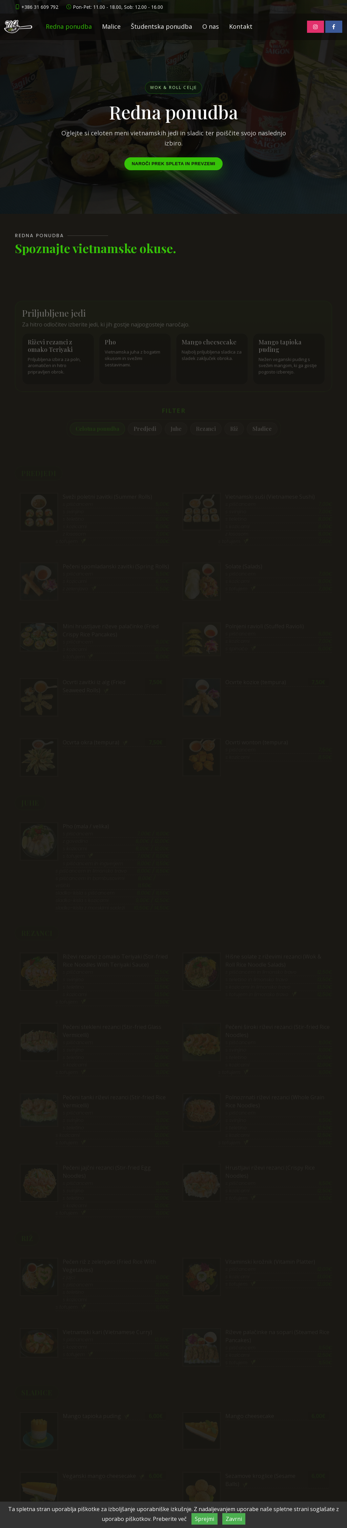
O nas (210, 26)
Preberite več (170, 1519)
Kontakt (240, 26)
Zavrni (234, 1519)
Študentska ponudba (161, 26)
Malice (111, 26)
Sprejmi (204, 1519)
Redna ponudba (69, 26)
